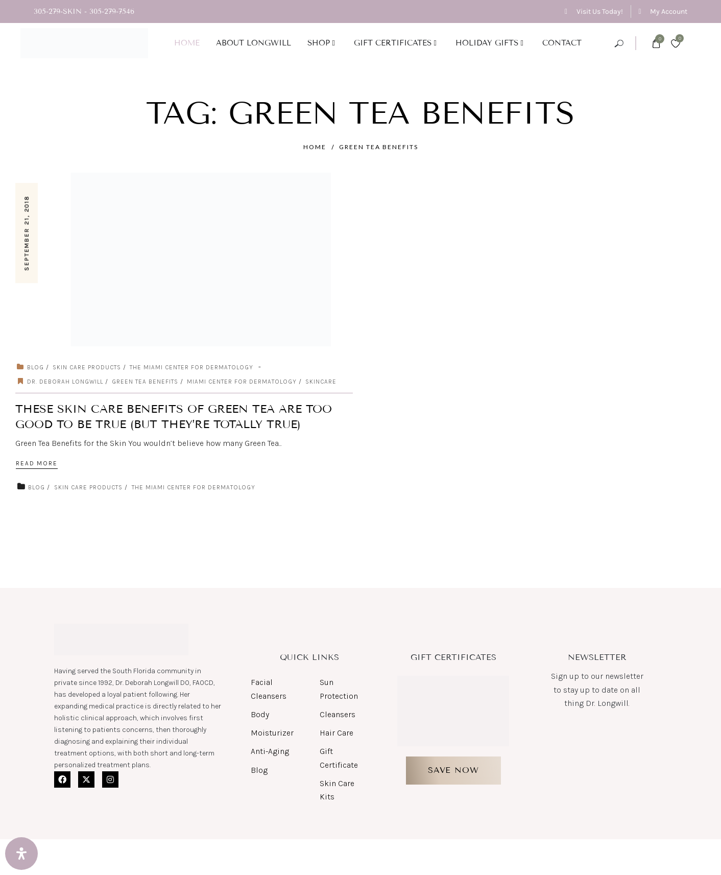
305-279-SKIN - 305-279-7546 (84, 11)
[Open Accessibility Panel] (21, 853)
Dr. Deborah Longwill (65, 381)
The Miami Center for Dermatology (191, 367)
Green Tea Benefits (378, 147)
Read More (38, 463)
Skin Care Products (87, 367)
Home (314, 147)
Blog (35, 367)
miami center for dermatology (242, 381)
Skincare (321, 381)
